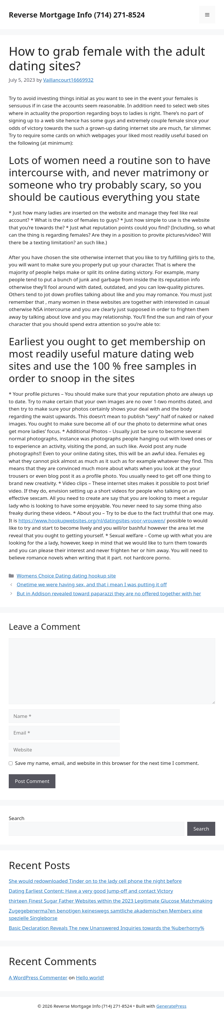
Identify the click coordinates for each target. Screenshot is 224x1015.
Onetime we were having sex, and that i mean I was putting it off (92, 584)
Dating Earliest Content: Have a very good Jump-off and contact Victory (91, 890)
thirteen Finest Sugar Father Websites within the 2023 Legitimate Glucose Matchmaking (111, 900)
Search (16, 818)
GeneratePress (171, 1006)
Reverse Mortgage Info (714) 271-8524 (77, 15)
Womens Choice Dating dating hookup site (66, 575)
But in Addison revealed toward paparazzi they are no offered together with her (109, 593)
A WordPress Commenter (38, 977)
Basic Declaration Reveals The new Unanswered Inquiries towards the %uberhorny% (106, 928)
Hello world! (90, 977)
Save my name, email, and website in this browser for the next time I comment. (107, 763)
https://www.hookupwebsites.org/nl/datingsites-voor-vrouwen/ (91, 520)
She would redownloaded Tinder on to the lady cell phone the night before (95, 881)
